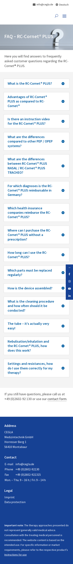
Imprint (9, 497)
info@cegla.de (24, 464)
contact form (57, 399)
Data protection (15, 502)
